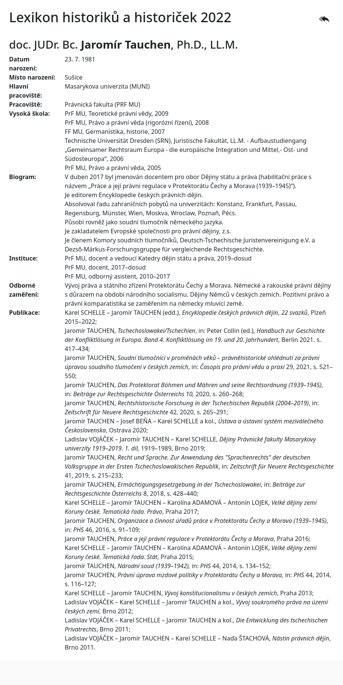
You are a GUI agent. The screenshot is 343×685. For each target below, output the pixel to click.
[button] (324, 19)
